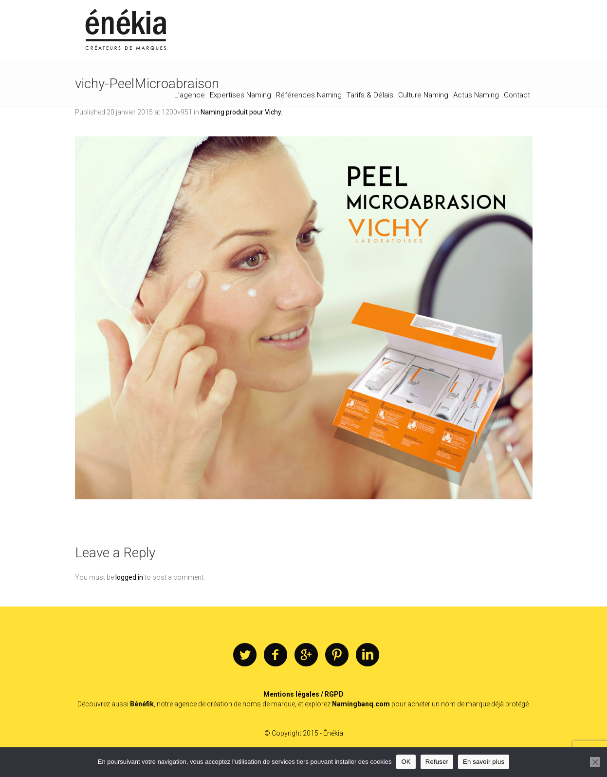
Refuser (436, 761)
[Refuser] (595, 762)
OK (405, 761)
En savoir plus (483, 761)
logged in (129, 577)
